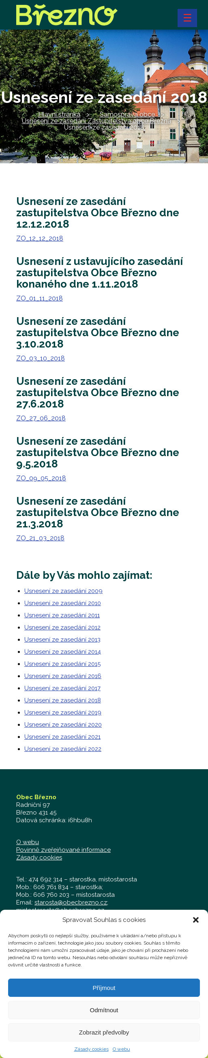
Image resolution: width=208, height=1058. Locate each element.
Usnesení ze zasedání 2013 (62, 639)
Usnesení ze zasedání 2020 (63, 724)
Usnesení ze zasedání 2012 (62, 627)
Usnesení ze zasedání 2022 (62, 749)
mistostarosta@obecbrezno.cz (60, 910)
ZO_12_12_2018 (39, 238)
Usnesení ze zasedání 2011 (62, 615)
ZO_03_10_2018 (40, 358)
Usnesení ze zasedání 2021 (62, 736)
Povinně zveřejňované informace (63, 849)
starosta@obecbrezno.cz (70, 902)
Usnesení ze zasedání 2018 (62, 700)
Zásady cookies (91, 1054)
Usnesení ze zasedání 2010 (62, 603)
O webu (121, 1054)
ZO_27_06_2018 (41, 418)
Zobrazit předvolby (104, 1037)
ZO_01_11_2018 (39, 298)
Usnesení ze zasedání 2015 (62, 664)
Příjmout (104, 993)
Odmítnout (104, 1015)
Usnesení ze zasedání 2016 (62, 676)
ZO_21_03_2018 (40, 538)
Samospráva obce (127, 114)
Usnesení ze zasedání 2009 (63, 591)
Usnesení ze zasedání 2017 (62, 688)
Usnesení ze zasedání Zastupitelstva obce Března (96, 121)
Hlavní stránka (59, 114)
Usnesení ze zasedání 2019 (62, 712)
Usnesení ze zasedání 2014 (62, 651)
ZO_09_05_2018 (41, 478)
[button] (196, 925)
